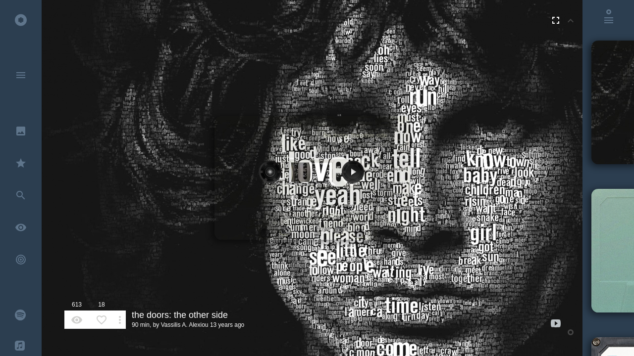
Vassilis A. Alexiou (185, 324)
